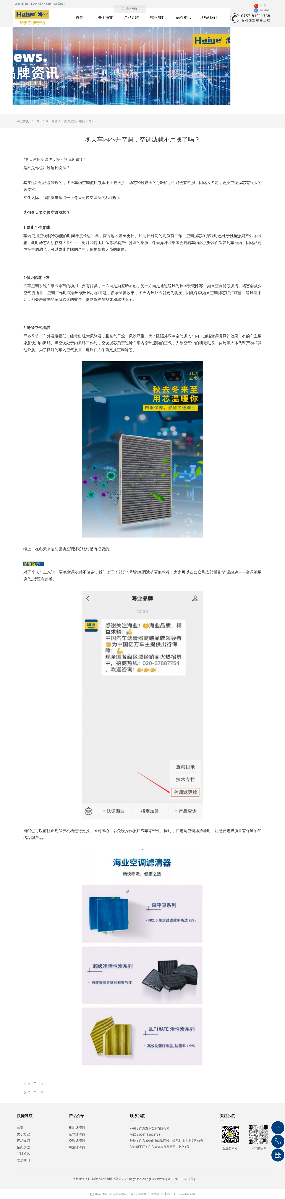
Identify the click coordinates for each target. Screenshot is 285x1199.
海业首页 (23, 121)
